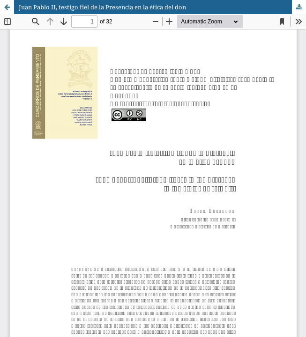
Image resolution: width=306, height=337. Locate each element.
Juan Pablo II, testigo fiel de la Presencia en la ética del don (102, 7)
